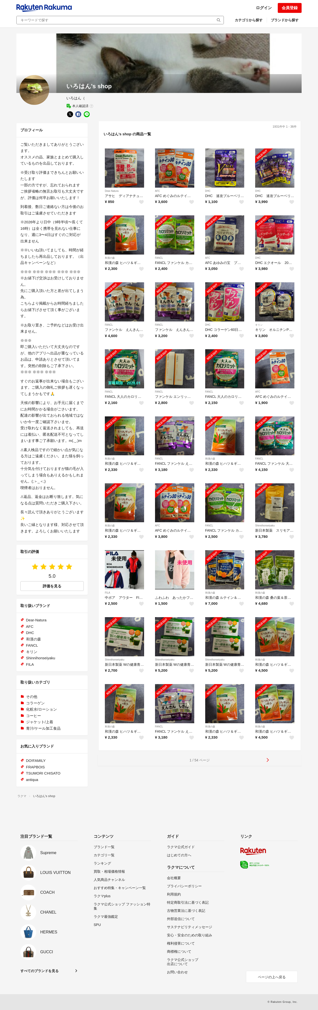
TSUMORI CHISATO (43, 773)
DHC (208, 191)
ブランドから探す (285, 20)
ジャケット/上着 (39, 722)
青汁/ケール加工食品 (43, 728)
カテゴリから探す (249, 20)
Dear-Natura (112, 191)
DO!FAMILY (36, 760)
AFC (157, 191)
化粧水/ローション (41, 709)
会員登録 (290, 8)
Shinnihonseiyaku (265, 525)
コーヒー (33, 716)
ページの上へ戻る (272, 977)
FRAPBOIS (35, 767)
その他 (31, 696)
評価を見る (52, 586)
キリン (259, 324)
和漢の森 (110, 258)
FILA (107, 592)
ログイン (264, 8)
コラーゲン (35, 703)
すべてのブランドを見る (39, 971)
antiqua (32, 780)
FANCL (159, 258)
